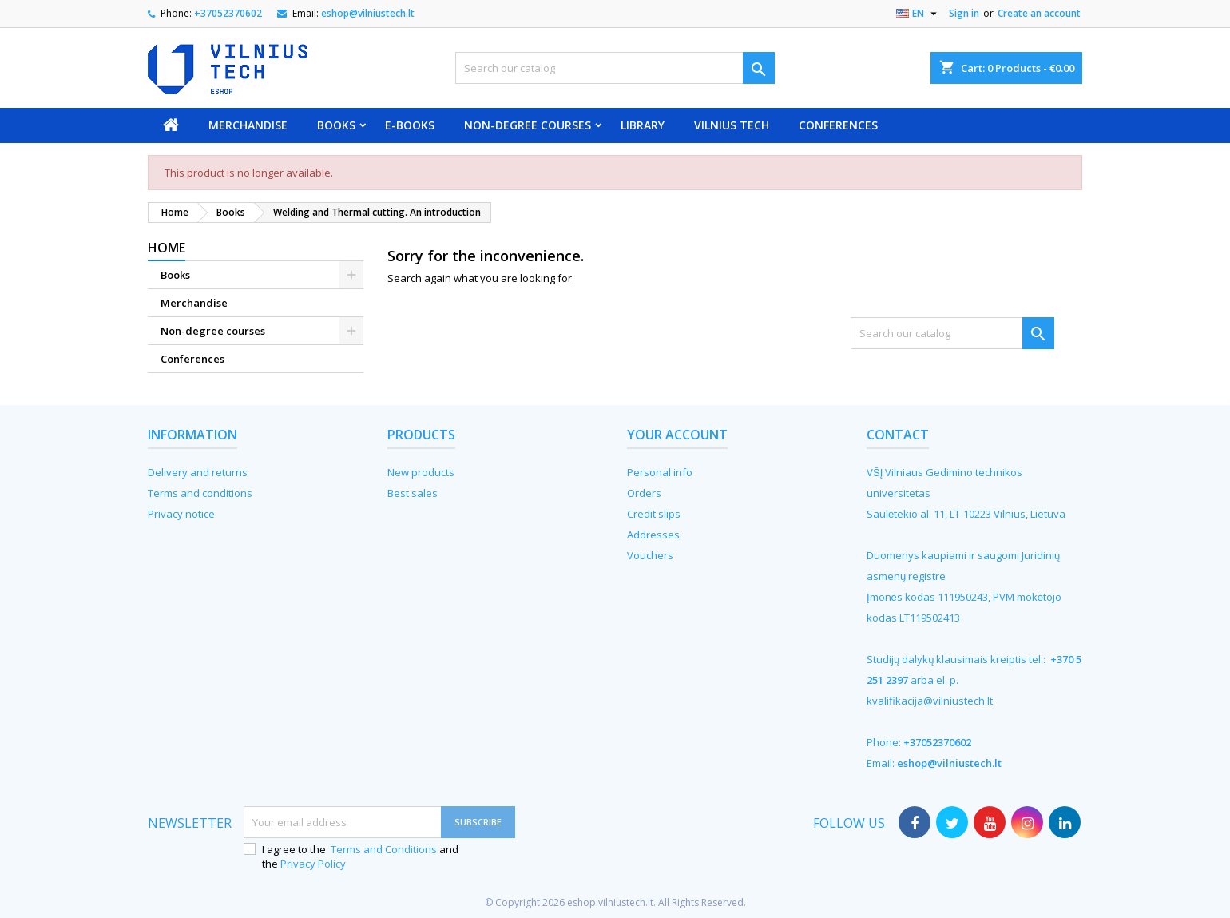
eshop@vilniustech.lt (368, 13)
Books (336, 125)
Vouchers (650, 555)
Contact (898, 434)
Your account (677, 434)
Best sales (412, 493)
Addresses (653, 534)
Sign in (964, 13)
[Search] (615, 68)
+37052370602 (228, 13)
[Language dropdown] (918, 13)
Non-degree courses (527, 125)
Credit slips (653, 514)
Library (643, 125)
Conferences (838, 125)
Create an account (1039, 13)
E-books (409, 125)
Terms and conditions (200, 493)
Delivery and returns (198, 472)
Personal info (659, 472)
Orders (644, 493)
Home (166, 247)
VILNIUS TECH (731, 125)
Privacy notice (181, 514)
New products (420, 472)
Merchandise (248, 125)
